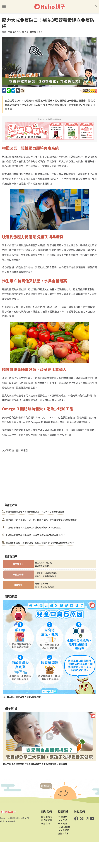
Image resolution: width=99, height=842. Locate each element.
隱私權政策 (46, 816)
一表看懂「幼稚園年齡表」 (46, 573)
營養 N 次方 (63, 833)
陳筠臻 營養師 (36, 32)
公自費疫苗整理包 (42, 565)
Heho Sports (64, 826)
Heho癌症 (62, 823)
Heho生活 (62, 820)
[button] (4, 6)
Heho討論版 (63, 830)
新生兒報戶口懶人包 (43, 562)
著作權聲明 (46, 820)
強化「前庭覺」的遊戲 (44, 586)
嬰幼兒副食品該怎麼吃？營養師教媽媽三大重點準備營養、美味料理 (35, 764)
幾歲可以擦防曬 (41, 583)
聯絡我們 (45, 823)
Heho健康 (62, 816)
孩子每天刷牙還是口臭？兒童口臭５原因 (22, 696)
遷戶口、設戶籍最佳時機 (45, 576)
